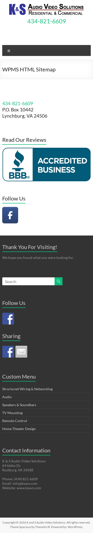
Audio (7, 397)
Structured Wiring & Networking (27, 389)
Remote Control (14, 421)
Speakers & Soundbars (19, 405)
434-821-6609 (46, 21)
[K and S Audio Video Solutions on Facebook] (10, 215)
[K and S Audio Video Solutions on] (28, 215)
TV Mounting (12, 413)
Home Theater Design (19, 429)
